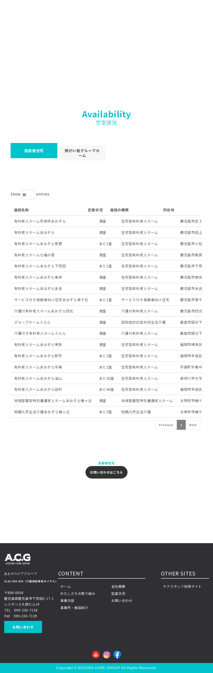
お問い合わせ (22, 626)
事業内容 (70, 600)
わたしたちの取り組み (77, 593)
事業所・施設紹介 (74, 607)
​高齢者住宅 (34, 150)
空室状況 (118, 593)
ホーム (65, 586)
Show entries (30, 194)
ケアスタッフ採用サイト (182, 586)
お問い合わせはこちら (106, 472)
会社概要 (118, 586)
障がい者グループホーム (82, 153)
